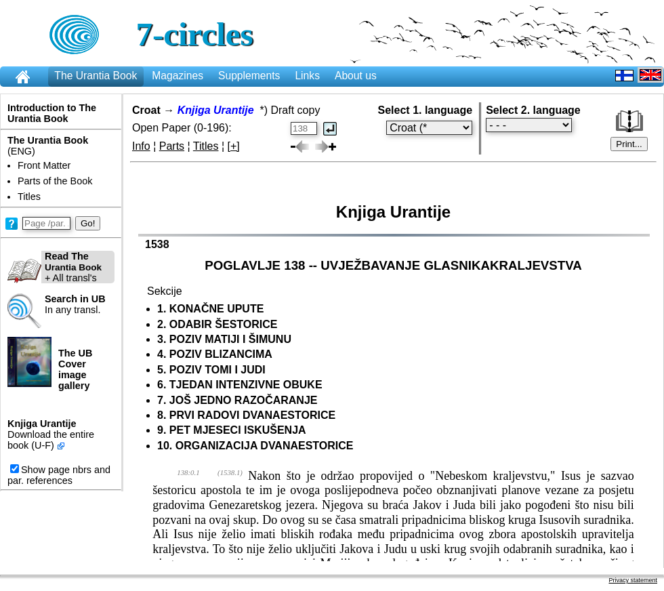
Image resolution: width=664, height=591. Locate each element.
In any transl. (75, 304)
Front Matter (44, 165)
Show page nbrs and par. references (58, 475)
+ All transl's (54, 267)
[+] (234, 146)
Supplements (249, 75)
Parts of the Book (55, 181)
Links (307, 75)
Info (141, 146)
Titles (29, 196)
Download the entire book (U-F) (50, 440)
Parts (171, 146)
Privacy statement (632, 580)
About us (356, 75)
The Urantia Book (95, 75)
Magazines (177, 75)
